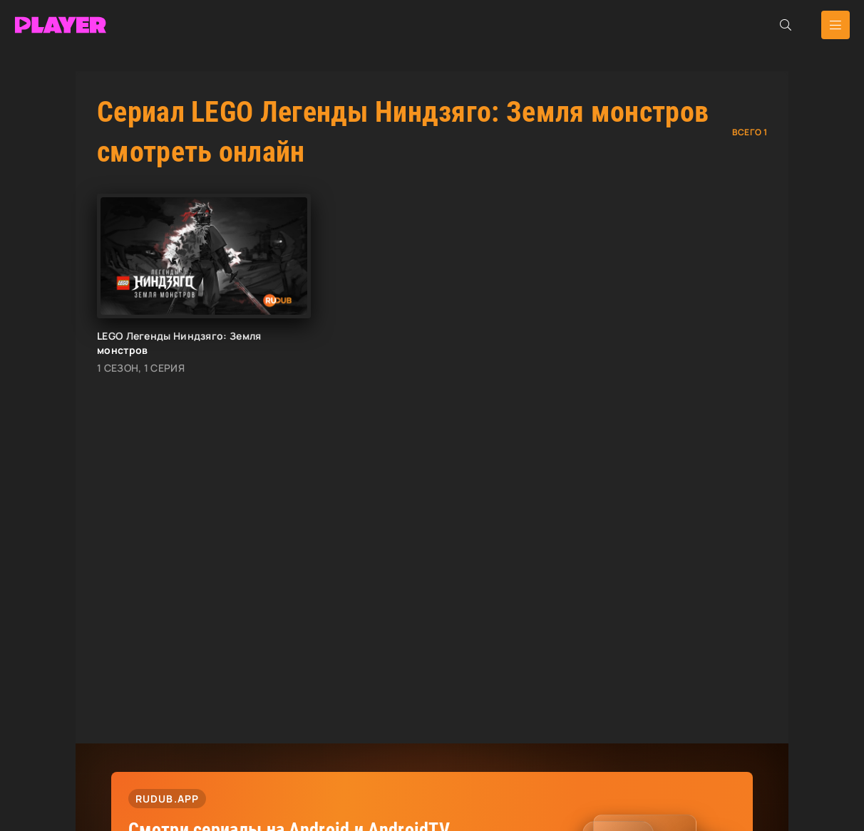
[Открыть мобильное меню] (835, 25)
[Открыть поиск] (785, 25)
